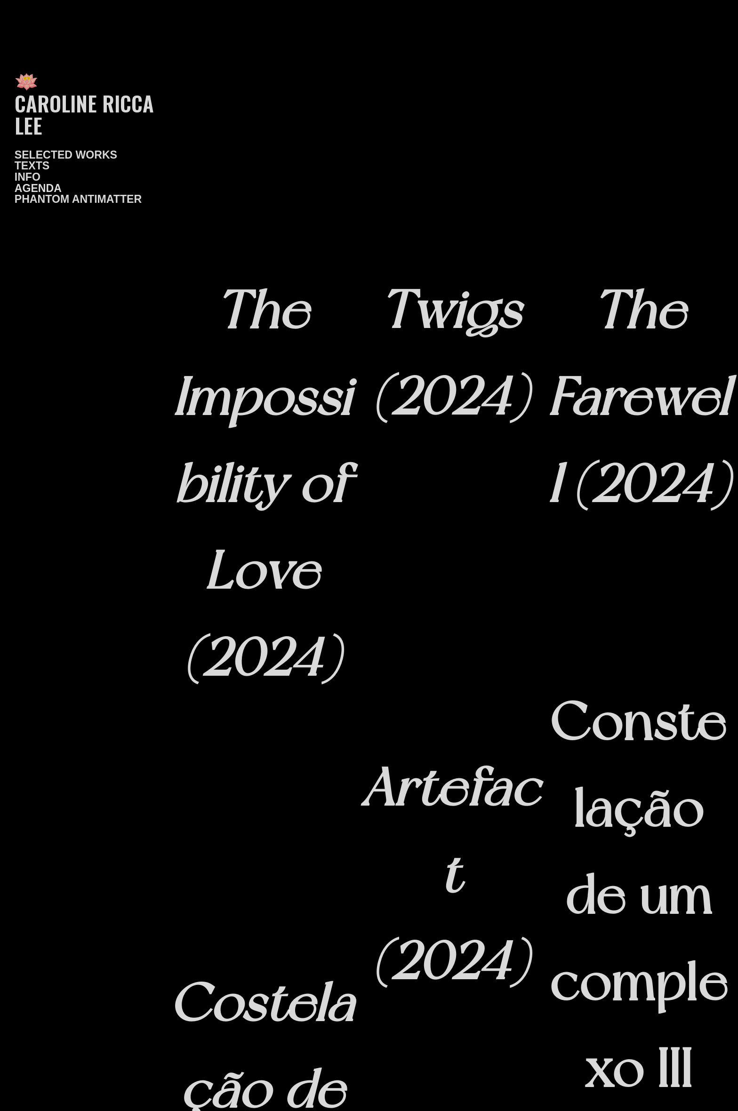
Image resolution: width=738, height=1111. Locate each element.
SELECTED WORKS (66, 155)
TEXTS (32, 166)
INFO (27, 177)
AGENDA (38, 188)
